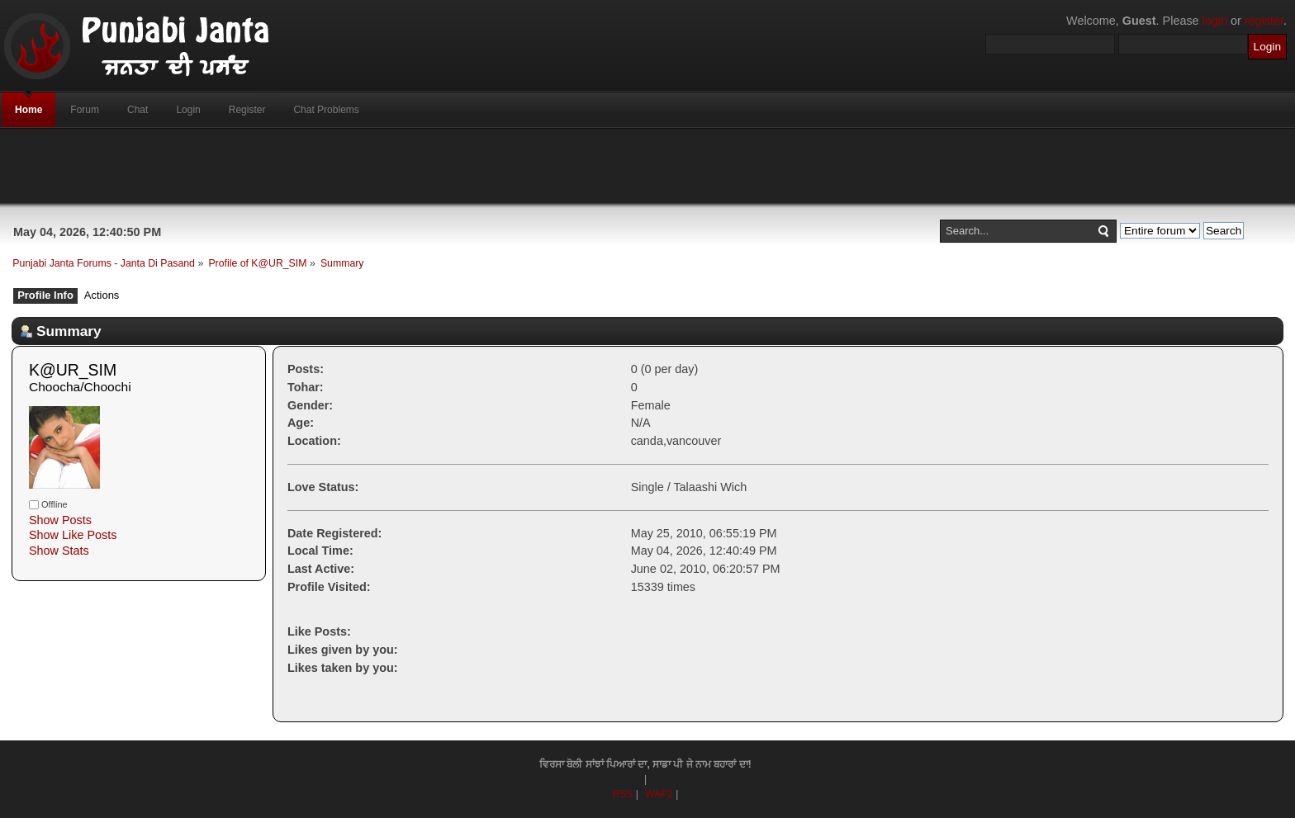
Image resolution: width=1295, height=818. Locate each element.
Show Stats (59, 550)
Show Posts (60, 520)
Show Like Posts (72, 534)
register (1264, 20)
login (1214, 20)
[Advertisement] (647, 166)
